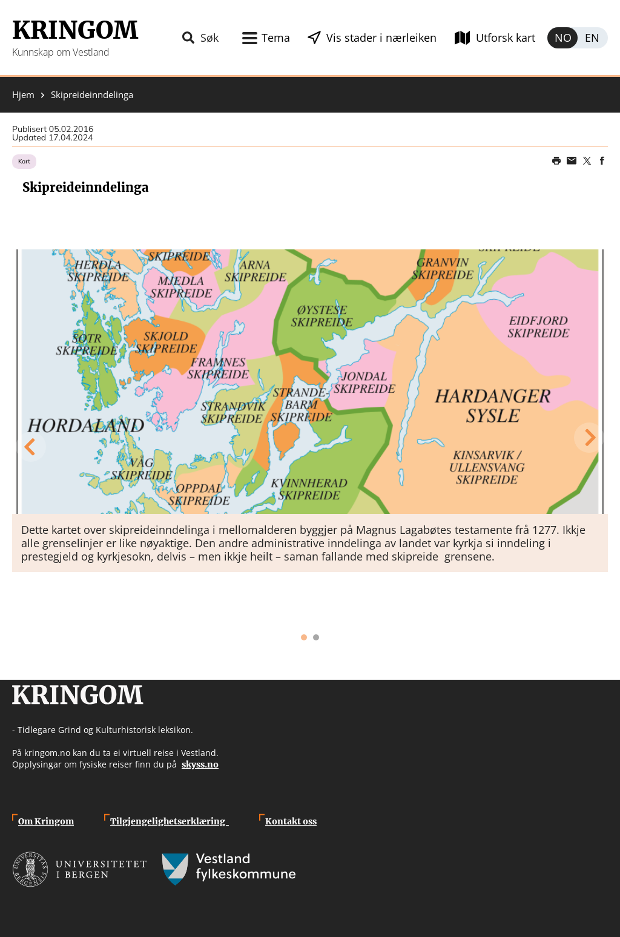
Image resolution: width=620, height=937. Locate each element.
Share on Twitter (587, 161)
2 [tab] (316, 637)
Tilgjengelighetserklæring (169, 821)
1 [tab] (304, 637)
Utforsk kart (505, 37)
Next (590, 438)
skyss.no (200, 764)
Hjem (23, 94)
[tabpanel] (310, 410)
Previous (30, 447)
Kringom (75, 30)
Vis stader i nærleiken (381, 37)
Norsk (562, 37)
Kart (24, 161)
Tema (276, 37)
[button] (310, 381)
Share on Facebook (602, 161)
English (593, 37)
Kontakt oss (291, 821)
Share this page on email (572, 161)
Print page (556, 161)
